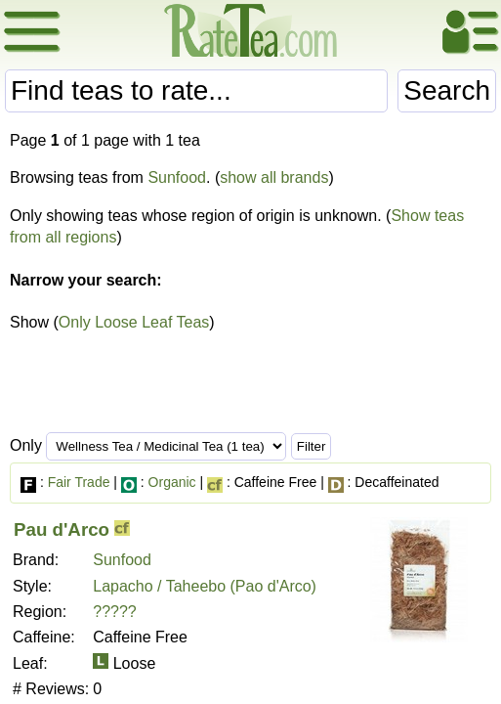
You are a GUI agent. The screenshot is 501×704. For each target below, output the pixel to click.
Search (446, 90)
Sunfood (176, 177)
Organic (172, 482)
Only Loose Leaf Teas (134, 322)
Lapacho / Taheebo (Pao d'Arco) (204, 586)
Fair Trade (79, 482)
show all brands (274, 177)
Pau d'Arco (61, 529)
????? (115, 611)
